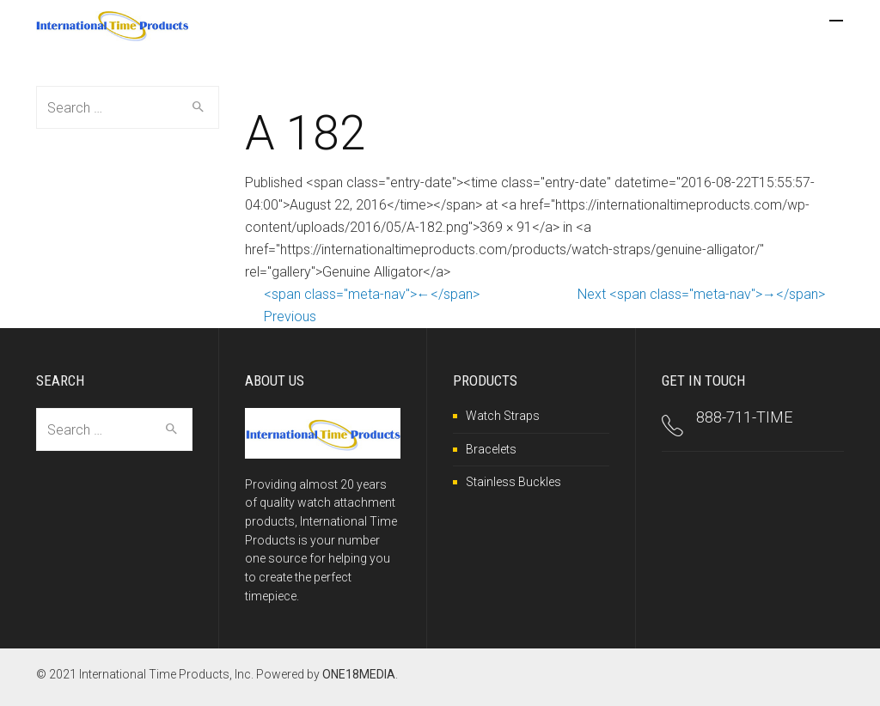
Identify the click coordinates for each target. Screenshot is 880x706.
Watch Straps (503, 416)
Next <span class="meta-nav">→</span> (701, 294)
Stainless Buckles (513, 482)
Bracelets (491, 449)
